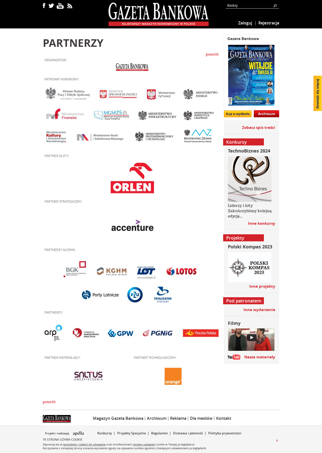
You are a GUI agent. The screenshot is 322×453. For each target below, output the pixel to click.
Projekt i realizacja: (57, 433)
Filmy (234, 323)
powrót (212, 54)
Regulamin (159, 433)
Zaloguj (245, 23)
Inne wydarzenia (259, 309)
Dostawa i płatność (188, 433)
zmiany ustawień (144, 444)
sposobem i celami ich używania (84, 444)
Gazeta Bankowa (243, 38)
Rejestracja (268, 23)
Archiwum (266, 113)
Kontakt (223, 418)
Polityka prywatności (224, 433)
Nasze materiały (259, 357)
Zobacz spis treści (258, 127)
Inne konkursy (261, 223)
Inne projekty (262, 286)
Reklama (178, 418)
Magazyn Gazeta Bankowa (118, 418)
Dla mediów (201, 418)
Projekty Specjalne (131, 433)
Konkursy (104, 433)
